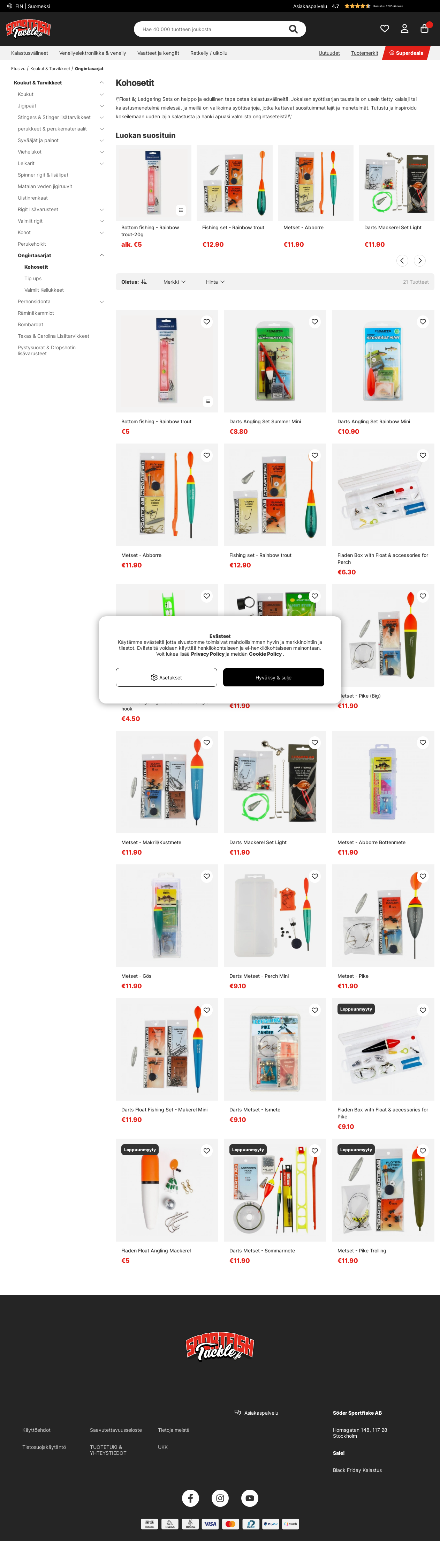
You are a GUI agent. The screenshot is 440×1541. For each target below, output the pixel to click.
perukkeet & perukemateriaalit (57, 129)
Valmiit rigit (57, 221)
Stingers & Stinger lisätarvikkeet (57, 117)
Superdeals (406, 53)
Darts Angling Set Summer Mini (265, 421)
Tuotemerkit (364, 53)
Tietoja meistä (174, 1430)
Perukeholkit (32, 244)
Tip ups (32, 278)
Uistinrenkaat (33, 198)
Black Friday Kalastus (357, 1470)
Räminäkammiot (36, 313)
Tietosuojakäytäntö (44, 1447)
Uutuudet (329, 53)
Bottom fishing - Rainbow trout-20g (150, 230)
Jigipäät (57, 106)
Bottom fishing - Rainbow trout (156, 421)
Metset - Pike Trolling (361, 1250)
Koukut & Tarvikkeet (50, 68)
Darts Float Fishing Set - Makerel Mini (164, 1109)
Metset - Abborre (303, 227)
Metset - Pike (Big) (359, 696)
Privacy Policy (208, 654)
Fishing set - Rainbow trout (233, 227)
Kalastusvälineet (29, 53)
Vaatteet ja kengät (158, 53)
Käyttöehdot (36, 1430)
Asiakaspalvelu (310, 6)
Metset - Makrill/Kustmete (151, 842)
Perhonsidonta (57, 301)
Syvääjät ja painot (57, 140)
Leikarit (57, 163)
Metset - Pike (353, 976)
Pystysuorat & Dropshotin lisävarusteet (47, 350)
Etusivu (18, 68)
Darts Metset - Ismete (254, 1109)
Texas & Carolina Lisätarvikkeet (53, 336)
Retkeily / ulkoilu (208, 53)
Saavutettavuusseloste (116, 1430)
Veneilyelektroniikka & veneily (92, 53)
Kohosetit (36, 267)
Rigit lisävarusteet (57, 209)
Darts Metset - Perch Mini (259, 976)
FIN (32, 6)
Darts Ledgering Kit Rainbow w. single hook (165, 705)
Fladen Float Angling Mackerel (156, 1250)
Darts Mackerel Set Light (393, 227)
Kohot (57, 232)
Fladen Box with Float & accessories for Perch (382, 558)
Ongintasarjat (89, 68)
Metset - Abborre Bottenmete (371, 842)
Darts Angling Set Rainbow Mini (373, 421)
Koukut (57, 94)
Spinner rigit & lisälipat (43, 175)
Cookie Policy (265, 654)
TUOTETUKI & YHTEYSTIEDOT (108, 1450)
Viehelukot (57, 152)
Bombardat (30, 324)
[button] (382, 6)
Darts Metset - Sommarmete (262, 1250)
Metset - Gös (136, 976)
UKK (163, 1447)
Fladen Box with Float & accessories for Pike (382, 1113)
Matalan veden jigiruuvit (45, 186)
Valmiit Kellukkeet (44, 290)
